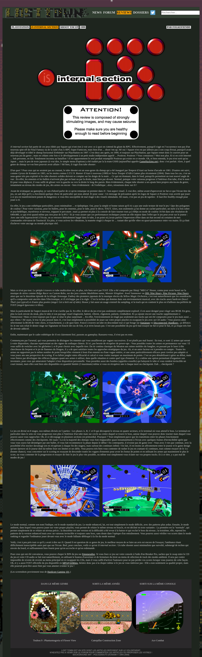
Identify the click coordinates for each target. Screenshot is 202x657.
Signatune (145, 322)
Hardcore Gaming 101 (58, 571)
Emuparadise (88, 554)
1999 (83, 27)
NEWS (97, 12)
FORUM (109, 12)
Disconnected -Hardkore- (166, 322)
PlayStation (20, 27)
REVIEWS (124, 12)
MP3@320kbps (70, 563)
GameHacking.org (148, 161)
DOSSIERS (141, 12)
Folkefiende (178, 27)
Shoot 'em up (69, 27)
